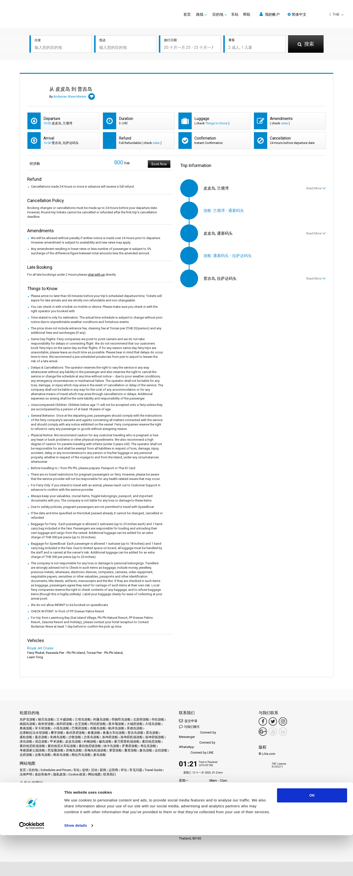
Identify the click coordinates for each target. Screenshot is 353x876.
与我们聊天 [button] (189, 726)
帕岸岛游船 (116, 728)
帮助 (246, 14)
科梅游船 (90, 741)
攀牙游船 (57, 732)
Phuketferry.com (31, 789)
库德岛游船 (135, 728)
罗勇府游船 (130, 746)
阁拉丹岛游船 (81, 755)
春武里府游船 (75, 732)
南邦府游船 (64, 724)
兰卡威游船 (64, 719)
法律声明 (26, 774)
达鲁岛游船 (43, 755)
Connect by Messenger (197, 735)
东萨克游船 (28, 719)
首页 (187, 14)
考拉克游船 (148, 746)
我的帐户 (270, 14)
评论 (124, 770)
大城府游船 (135, 724)
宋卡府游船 (43, 728)
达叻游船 (161, 750)
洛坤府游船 (110, 737)
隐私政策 (59, 774)
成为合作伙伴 (50, 805)
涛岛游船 (26, 741)
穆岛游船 (105, 741)
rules (284, 123)
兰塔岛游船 (83, 719)
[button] (316, 14)
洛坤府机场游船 (131, 737)
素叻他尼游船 (151, 741)
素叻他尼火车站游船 (62, 746)
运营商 (113, 770)
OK (312, 836)
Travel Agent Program (78, 805)
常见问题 (135, 770)
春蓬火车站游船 (114, 732)
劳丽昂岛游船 (121, 719)
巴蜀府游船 (80, 728)
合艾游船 (81, 724)
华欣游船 (157, 719)
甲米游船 (56, 741)
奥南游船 (26, 728)
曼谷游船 (41, 737)
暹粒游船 (26, 737)
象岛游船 (145, 750)
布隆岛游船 (98, 728)
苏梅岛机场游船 (95, 750)
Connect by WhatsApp (197, 745)
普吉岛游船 (135, 732)
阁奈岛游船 (61, 755)
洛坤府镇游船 (154, 737)
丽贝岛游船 (46, 719)
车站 (235, 14)
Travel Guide (153, 770)
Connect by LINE (196, 753)
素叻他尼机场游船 (32, 746)
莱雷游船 (115, 750)
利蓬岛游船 (101, 719)
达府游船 (26, 755)
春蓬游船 (94, 732)
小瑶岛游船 (61, 728)
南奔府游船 (46, 724)
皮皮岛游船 (73, 741)
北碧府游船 (141, 719)
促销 (85, 770)
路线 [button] (199, 14)
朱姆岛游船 (58, 737)
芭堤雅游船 (55, 750)
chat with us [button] (96, 274)
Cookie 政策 (77, 774)
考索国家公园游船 (32, 750)
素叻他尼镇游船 (90, 746)
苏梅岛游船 (74, 750)
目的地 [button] (217, 14)
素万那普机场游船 (126, 741)
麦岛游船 (99, 755)
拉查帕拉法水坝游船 (34, 732)
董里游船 (130, 750)
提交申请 (188, 721)
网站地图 (94, 774)
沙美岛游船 (92, 737)
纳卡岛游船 (111, 746)
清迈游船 (41, 741)
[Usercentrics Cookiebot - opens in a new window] (31, 866)
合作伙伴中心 (29, 805)
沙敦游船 (74, 737)
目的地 (33, 770)
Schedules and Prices (55, 770)
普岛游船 (152, 732)
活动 (94, 770)
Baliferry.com (54, 789)
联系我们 (109, 774)
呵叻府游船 (98, 724)
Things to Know (216, 123)
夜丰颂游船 (116, 724)
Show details (75, 866)
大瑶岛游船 (153, 724)
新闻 (103, 770)
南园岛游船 (28, 724)
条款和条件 (43, 774)
